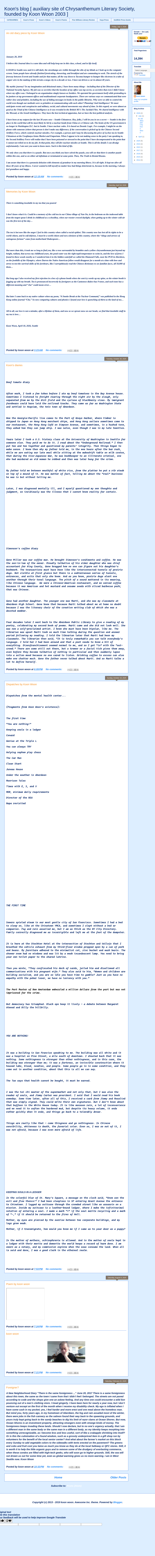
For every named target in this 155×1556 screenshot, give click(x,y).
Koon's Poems (61, 20)
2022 (138, 147)
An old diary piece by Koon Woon (25, 33)
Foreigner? (12, 1387)
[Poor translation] (8, 1521)
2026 (138, 113)
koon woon (12, 1333)
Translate (140, 75)
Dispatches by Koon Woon (21, 684)
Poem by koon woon (18, 1284)
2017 (138, 150)
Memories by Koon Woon (20, 191)
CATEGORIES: (12, 20)
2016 (138, 154)
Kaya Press (104, 20)
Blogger (117, 1502)
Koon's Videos (44, 20)
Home (58, 1477)
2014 (138, 160)
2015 (138, 157)
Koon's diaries (14, 365)
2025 (138, 141)
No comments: (55, 176)
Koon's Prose (28, 20)
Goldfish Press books (122, 20)
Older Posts (118, 1477)
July (140, 116)
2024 (138, 144)
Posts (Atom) (74, 1486)
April (140, 137)
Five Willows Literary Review (83, 20)
